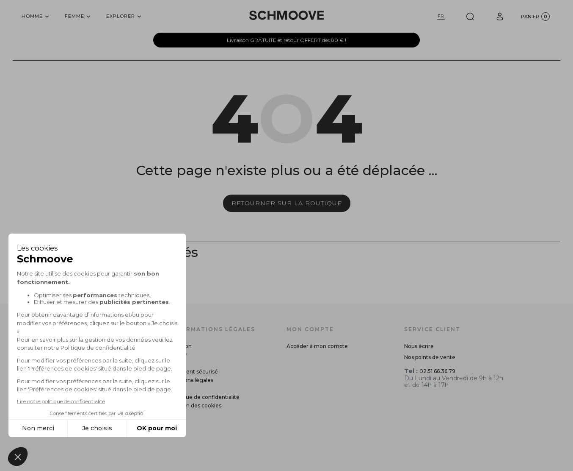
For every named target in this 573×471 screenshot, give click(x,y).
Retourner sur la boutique (286, 203)
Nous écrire (419, 346)
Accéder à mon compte (317, 346)
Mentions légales (191, 380)
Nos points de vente (429, 357)
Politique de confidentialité (204, 397)
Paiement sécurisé (193, 371)
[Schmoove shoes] (286, 15)
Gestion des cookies (195, 405)
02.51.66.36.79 (437, 371)
